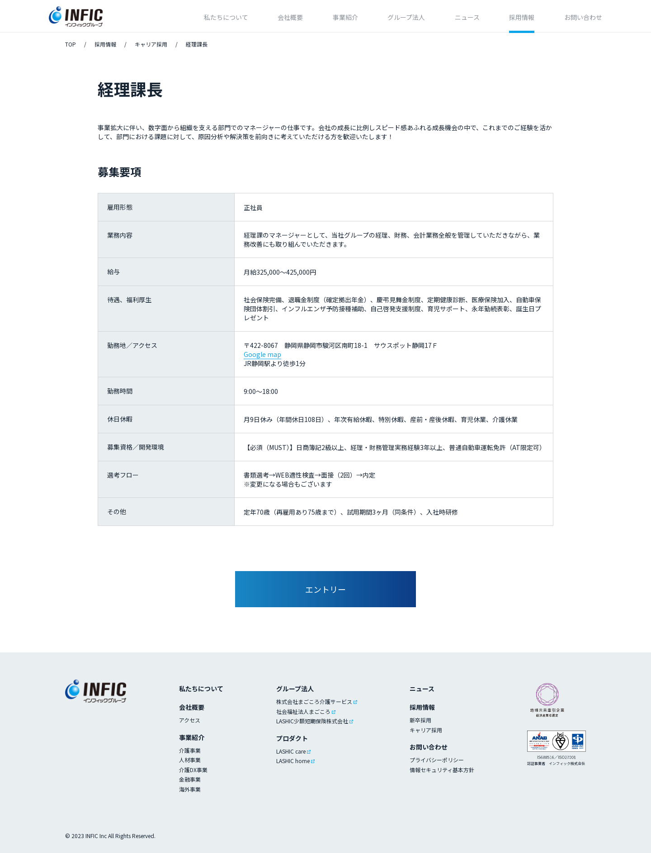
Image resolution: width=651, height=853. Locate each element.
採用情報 (105, 44)
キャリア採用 (151, 44)
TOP (70, 44)
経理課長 (197, 44)
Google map (262, 354)
